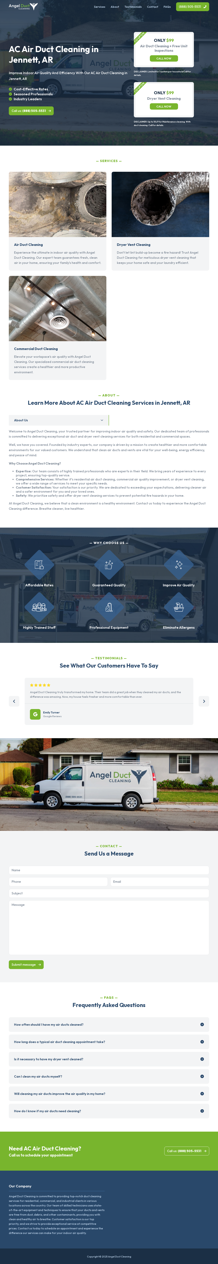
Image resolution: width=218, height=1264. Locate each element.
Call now (163, 58)
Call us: (29, 111)
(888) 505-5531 (190, 7)
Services (99, 6)
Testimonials (133, 6)
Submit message (24, 965)
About (115, 6)
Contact (152, 6)
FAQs (167, 6)
